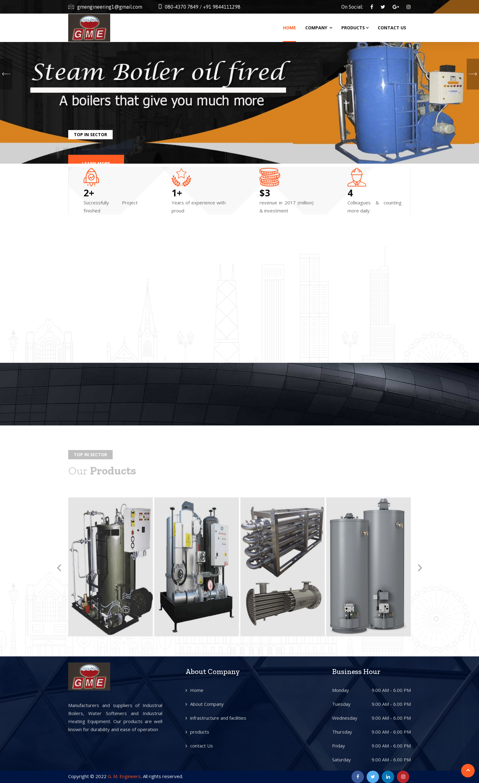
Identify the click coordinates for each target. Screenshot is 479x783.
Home (289, 28)
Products (355, 28)
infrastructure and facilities (218, 718)
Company (318, 28)
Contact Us (392, 28)
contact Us (201, 746)
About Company (207, 704)
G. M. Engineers (124, 776)
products (199, 732)
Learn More (96, 152)
